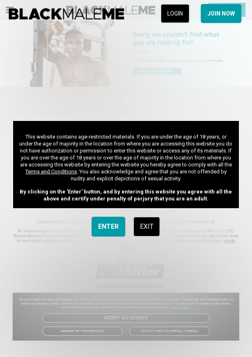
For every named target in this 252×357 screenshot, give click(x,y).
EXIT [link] (146, 226)
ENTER (108, 226)
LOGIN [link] (175, 13)
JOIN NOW (221, 13)
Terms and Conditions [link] (51, 171)
